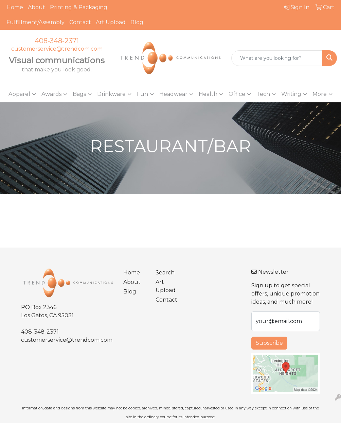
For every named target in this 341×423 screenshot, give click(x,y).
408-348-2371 (57, 41)
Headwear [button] (173, 94)
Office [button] (237, 94)
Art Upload (111, 22)
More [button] (319, 94)
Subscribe (269, 343)
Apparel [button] (19, 94)
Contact (80, 22)
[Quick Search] (277, 58)
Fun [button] (142, 94)
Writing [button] (291, 94)
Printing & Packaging (78, 7)
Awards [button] (51, 94)
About (36, 7)
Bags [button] (79, 94)
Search (165, 272)
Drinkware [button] (111, 94)
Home (14, 7)
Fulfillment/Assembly (35, 22)
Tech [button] (263, 94)
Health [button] (208, 94)
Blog (136, 22)
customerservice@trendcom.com (57, 49)
